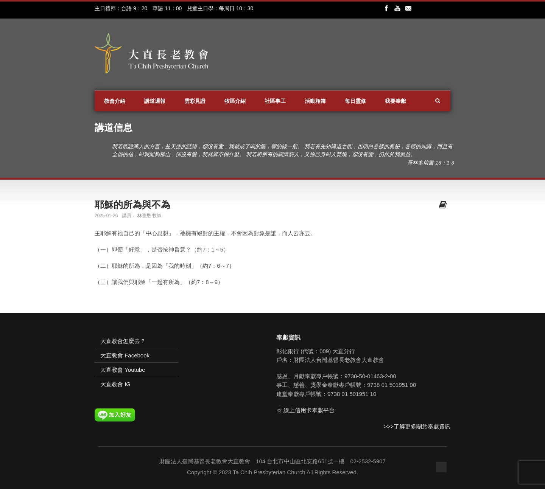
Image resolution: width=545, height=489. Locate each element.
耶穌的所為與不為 (132, 204)
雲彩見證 (195, 101)
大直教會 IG (115, 384)
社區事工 (275, 101)
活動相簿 (315, 101)
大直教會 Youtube (122, 369)
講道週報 (154, 101)
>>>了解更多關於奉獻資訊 (417, 426)
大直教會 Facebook (124, 355)
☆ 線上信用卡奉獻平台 (305, 410)
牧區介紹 (235, 101)
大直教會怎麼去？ (123, 341)
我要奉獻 (395, 101)
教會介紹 (114, 101)
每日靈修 (355, 101)
